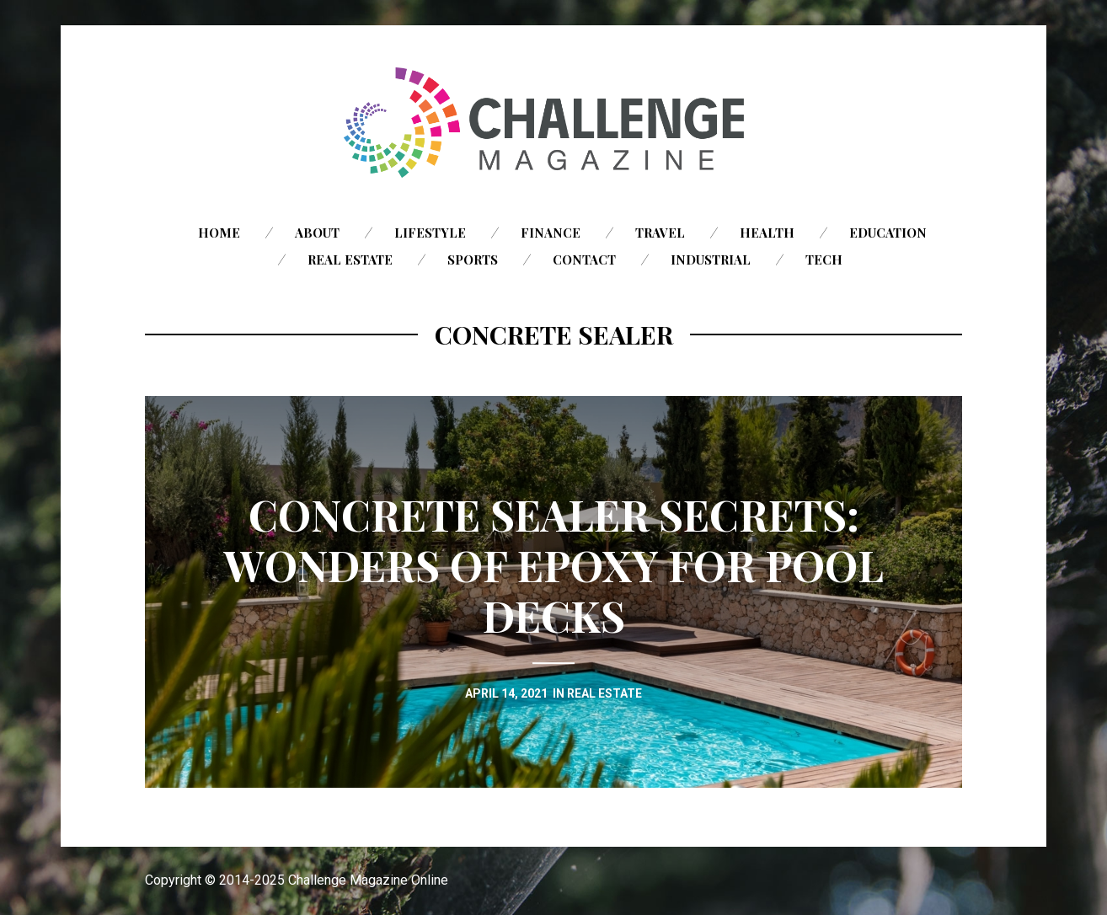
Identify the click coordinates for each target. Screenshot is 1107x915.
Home (219, 232)
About (317, 232)
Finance (550, 232)
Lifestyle (430, 232)
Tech (823, 259)
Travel (660, 232)
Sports (472, 259)
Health (767, 232)
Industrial (711, 259)
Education (888, 232)
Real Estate (350, 259)
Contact (584, 259)
